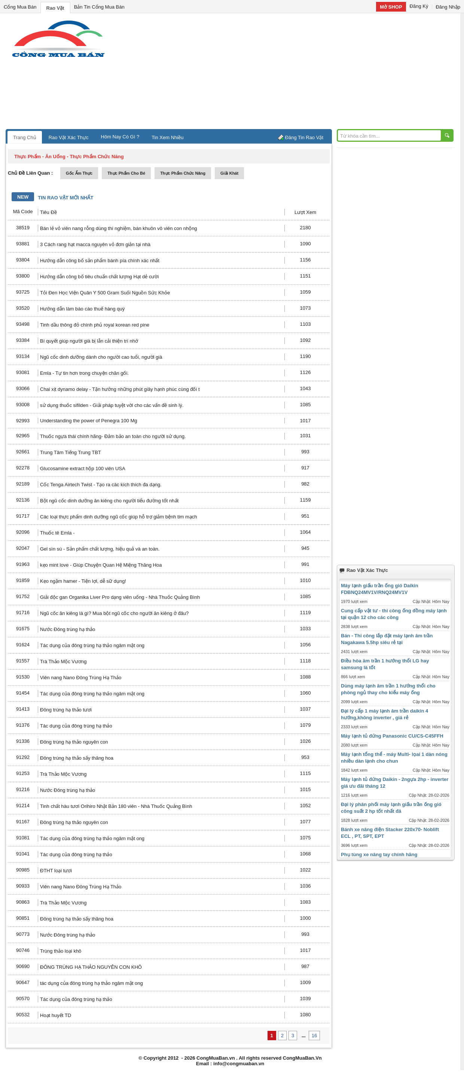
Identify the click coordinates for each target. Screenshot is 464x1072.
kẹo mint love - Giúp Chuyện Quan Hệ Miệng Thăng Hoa (101, 565)
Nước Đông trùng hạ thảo (67, 629)
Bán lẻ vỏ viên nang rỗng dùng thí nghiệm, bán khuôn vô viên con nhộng (118, 228)
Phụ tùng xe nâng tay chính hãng (379, 854)
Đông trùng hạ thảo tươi (66, 710)
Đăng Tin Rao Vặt (304, 137)
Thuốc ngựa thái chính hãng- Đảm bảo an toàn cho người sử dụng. (113, 436)
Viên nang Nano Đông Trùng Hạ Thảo (80, 677)
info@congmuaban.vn (238, 1063)
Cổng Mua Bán (20, 7)
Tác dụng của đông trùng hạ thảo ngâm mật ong (92, 645)
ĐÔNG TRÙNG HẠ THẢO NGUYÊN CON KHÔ (91, 967)
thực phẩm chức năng (182, 173)
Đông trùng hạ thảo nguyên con (74, 742)
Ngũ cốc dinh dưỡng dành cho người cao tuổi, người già (101, 357)
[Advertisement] (296, 73)
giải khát (229, 173)
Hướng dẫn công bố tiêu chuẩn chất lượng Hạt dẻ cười (99, 276)
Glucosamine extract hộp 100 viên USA (82, 468)
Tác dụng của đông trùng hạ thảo (76, 726)
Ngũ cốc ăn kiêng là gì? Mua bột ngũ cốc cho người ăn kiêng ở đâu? (114, 613)
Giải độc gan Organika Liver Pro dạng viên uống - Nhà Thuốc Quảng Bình (120, 597)
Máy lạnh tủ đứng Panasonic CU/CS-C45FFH (392, 736)
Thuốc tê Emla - (57, 533)
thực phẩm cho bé (126, 173)
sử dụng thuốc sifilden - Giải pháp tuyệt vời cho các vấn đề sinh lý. (111, 405)
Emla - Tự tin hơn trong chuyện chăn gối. (84, 373)
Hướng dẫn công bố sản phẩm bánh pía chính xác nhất (99, 260)
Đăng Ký (419, 6)
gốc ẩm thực (79, 173)
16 (314, 1035)
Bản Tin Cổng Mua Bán (99, 7)
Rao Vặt (55, 8)
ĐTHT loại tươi (56, 870)
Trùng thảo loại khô (60, 951)
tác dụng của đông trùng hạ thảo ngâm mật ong (91, 983)
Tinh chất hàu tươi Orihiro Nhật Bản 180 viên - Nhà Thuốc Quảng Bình (116, 806)
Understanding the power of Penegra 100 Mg (88, 420)
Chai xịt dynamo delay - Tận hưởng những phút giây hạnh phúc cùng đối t (120, 389)
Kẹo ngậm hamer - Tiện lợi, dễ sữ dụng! (83, 581)
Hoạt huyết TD (55, 1015)
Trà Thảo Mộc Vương (63, 661)
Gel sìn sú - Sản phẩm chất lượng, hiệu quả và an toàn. (99, 549)
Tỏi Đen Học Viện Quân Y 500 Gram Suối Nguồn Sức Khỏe (105, 292)
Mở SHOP (391, 7)
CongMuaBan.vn (215, 1058)
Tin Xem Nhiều (167, 137)
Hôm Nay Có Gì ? (120, 137)
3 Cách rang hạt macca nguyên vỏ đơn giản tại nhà (95, 244)
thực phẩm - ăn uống (39, 156)
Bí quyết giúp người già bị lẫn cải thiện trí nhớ (89, 341)
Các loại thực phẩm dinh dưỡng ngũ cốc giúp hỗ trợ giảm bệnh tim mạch (118, 517)
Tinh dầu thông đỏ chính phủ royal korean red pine (94, 325)
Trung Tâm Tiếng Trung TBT (70, 452)
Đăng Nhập (448, 7)
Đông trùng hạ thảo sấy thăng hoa (77, 758)
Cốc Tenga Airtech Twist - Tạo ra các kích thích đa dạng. (101, 484)
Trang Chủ (24, 137)
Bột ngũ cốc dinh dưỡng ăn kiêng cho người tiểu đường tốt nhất (109, 500)
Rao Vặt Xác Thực (69, 137)
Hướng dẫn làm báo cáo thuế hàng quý (82, 309)
